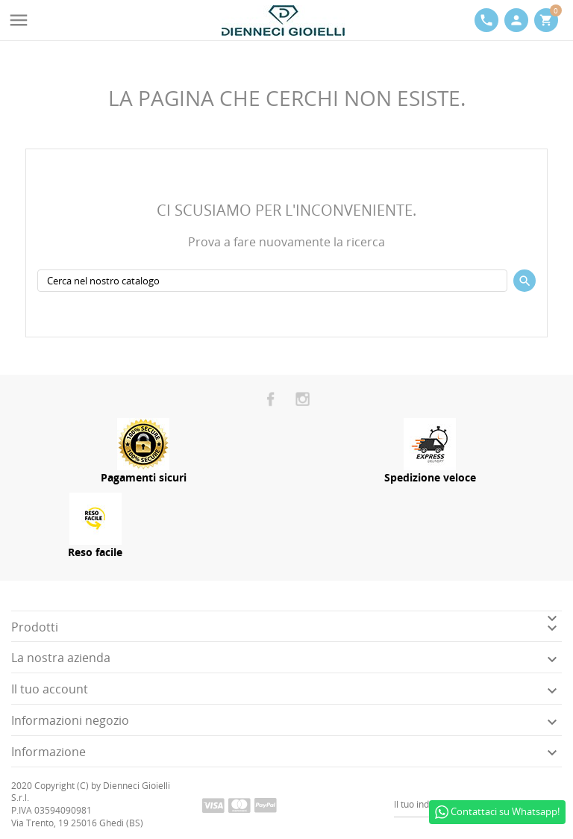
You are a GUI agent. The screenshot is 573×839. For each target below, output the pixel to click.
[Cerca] (272, 280)
